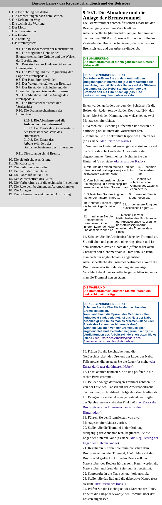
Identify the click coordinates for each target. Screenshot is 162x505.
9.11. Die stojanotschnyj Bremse (38, 153)
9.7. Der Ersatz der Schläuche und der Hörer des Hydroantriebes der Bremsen (42, 89)
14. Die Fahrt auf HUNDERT (29, 175)
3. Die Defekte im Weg (24, 19)
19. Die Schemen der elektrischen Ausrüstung (40, 194)
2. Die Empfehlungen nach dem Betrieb (36, 16)
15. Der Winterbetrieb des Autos (31, 179)
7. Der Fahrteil (19, 35)
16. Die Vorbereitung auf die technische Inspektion (43, 182)
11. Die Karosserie (21, 163)
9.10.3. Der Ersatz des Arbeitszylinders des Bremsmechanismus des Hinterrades (48, 143)
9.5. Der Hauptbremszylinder (36, 79)
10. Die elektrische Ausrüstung (30, 159)
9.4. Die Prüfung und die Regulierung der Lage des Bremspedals (44, 74)
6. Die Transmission (22, 31)
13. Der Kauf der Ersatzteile (28, 171)
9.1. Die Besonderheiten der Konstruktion (44, 49)
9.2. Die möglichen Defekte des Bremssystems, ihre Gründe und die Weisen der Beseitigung (46, 56)
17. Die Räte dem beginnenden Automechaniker (41, 186)
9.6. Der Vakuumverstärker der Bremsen (43, 83)
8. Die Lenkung (19, 39)
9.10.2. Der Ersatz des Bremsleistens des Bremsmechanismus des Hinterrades (49, 132)
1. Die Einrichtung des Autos (28, 12)
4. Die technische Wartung (26, 23)
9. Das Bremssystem (23, 43)
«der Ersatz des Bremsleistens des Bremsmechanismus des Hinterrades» (120, 407)
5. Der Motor (18, 27)
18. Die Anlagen (20, 190)
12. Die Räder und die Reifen (29, 167)
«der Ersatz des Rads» (115, 141)
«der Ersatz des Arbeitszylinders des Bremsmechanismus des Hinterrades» (111, 339)
